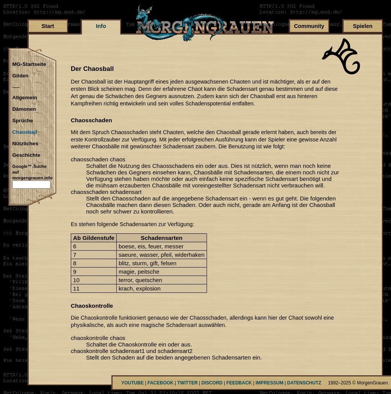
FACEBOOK (160, 383)
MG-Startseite (29, 64)
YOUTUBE (132, 383)
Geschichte (26, 155)
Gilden (20, 76)
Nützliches (25, 143)
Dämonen (24, 109)
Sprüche (22, 120)
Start (48, 26)
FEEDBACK (239, 383)
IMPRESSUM (269, 383)
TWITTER (187, 383)
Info (101, 26)
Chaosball (24, 132)
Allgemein (24, 97)
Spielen (362, 26)
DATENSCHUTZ (304, 383)
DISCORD (211, 383)
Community (309, 26)
